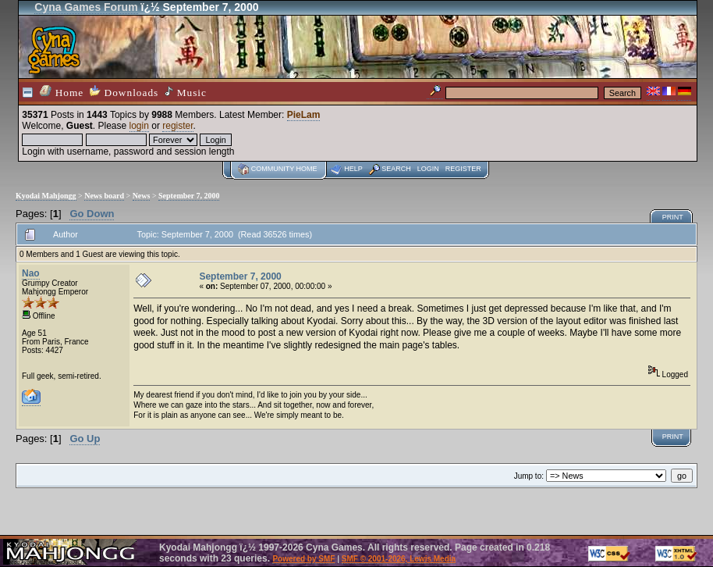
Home (61, 91)
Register (463, 169)
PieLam (304, 114)
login (139, 125)
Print (672, 217)
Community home (284, 169)
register (177, 125)
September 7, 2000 (188, 195)
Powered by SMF (303, 559)
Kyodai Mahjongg (46, 195)
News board (104, 195)
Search (396, 169)
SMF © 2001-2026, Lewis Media (399, 559)
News (142, 195)
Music (186, 92)
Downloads (124, 91)
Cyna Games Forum (85, 7)
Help (353, 169)
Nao (31, 273)
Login (428, 169)
